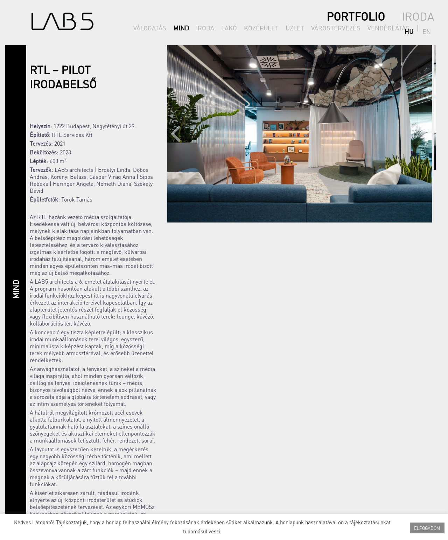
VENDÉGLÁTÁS (389, 28)
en (430, 28)
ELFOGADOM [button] (427, 528)
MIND (181, 28)
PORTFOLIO (356, 16)
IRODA (205, 28)
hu (419, 28)
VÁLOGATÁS (149, 28)
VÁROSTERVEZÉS (335, 28)
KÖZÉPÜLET (261, 28)
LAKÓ (229, 28)
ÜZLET (295, 28)
